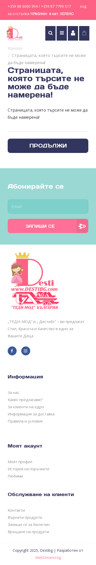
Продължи (48, 145)
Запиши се (40, 226)
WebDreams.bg (48, 557)
